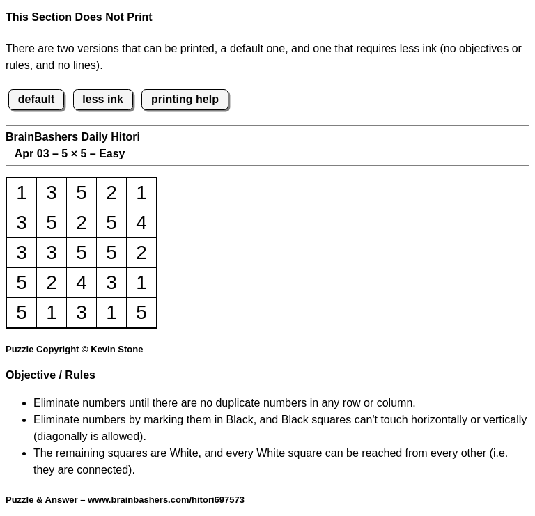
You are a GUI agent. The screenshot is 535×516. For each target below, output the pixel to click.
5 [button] (81, 192)
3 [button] (51, 192)
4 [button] (141, 222)
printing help (185, 99)
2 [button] (111, 192)
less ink (102, 99)
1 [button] (21, 192)
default (36, 99)
